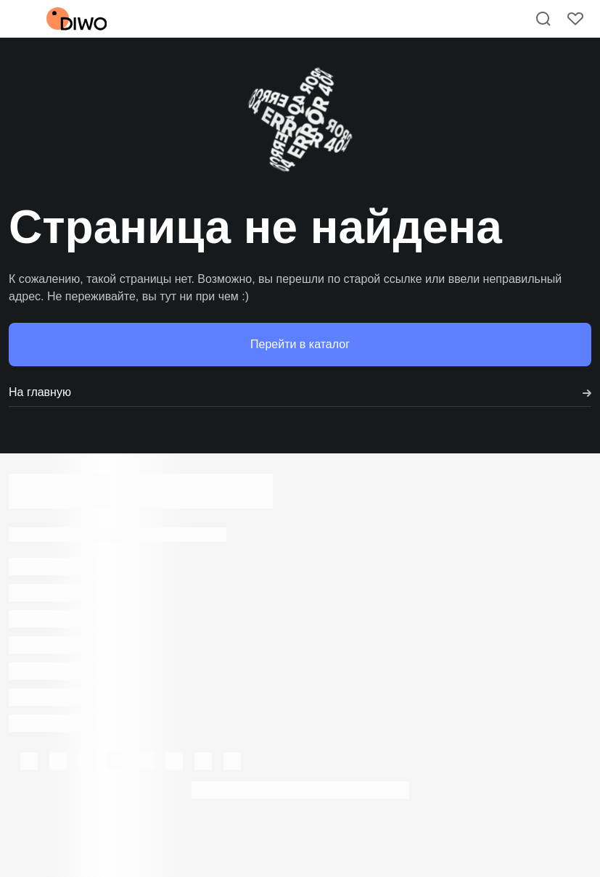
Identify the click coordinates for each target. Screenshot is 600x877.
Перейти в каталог (300, 344)
